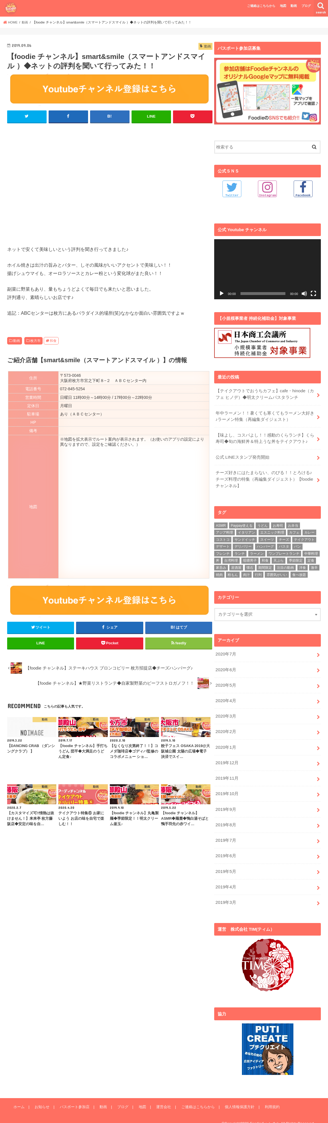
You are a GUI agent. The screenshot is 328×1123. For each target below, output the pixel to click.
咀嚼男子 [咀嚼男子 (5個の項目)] (250, 558)
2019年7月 (225, 833)
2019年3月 (225, 893)
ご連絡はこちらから (261, 5)
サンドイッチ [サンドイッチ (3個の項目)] (244, 537)
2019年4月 (225, 878)
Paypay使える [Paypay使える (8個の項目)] (242, 523)
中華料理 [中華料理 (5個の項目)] (311, 551)
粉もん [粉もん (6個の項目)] (233, 572)
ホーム (18, 1097)
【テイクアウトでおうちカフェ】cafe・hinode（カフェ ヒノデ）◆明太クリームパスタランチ (264, 394)
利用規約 (268, 1097)
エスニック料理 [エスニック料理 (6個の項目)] (272, 530)
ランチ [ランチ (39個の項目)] (239, 551)
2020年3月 (225, 712)
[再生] (221, 293)
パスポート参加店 (73, 1097)
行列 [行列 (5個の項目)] (258, 572)
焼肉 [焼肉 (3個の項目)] (219, 572)
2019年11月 (226, 772)
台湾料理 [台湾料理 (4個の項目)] (231, 558)
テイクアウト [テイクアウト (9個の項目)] (304, 537)
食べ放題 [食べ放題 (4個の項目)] (299, 572)
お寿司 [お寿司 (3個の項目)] (278, 523)
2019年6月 (225, 848)
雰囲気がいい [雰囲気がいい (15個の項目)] (277, 572)
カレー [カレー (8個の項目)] (309, 530)
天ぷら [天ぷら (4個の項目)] (278, 558)
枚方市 (35, 340)
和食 (53, 340)
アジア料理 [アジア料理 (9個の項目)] (224, 530)
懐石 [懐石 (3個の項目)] (250, 565)
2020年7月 (225, 651)
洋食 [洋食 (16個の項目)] (302, 565)
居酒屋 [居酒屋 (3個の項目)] (236, 565)
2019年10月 (226, 787)
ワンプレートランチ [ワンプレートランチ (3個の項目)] (284, 551)
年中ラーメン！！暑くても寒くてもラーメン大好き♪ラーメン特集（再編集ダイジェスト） (264, 415)
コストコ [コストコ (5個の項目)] (223, 537)
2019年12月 (226, 757)
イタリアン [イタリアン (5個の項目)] (246, 530)
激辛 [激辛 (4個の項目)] (314, 565)
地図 (283, 5)
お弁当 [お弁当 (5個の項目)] (293, 523)
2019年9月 (225, 802)
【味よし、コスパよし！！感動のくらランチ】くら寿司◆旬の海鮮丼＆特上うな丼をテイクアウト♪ (264, 436)
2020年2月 (225, 727)
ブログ (306, 5)
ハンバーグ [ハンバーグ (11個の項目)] (265, 544)
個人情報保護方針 (236, 1097)
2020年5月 (225, 681)
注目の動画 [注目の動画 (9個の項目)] (285, 565)
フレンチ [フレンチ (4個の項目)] (223, 551)
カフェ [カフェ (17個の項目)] (294, 530)
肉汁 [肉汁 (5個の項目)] (246, 572)
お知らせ (41, 1097)
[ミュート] (304, 293)
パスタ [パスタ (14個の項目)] (284, 544)
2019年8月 (225, 817)
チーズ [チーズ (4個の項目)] (284, 537)
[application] (267, 269)
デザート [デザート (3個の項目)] (223, 544)
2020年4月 (225, 696)
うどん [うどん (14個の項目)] (262, 523)
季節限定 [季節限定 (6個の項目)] (296, 558)
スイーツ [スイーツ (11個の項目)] (267, 537)
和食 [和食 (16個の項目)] (265, 558)
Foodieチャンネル (265, 1114)
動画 (294, 5)
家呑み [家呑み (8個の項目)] (221, 565)
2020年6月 (225, 666)
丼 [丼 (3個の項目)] (217, 558)
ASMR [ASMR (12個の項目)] (221, 523)
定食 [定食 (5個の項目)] (310, 558)
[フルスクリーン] (313, 293)
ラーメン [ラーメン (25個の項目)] (257, 551)
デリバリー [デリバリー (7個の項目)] (243, 544)
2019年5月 (225, 863)
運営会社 (160, 1097)
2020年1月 (225, 742)
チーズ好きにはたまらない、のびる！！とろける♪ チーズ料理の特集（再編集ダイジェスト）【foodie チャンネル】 (265, 476)
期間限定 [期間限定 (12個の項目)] (265, 565)
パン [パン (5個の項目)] (297, 544)
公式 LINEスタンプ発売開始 (242, 455)
